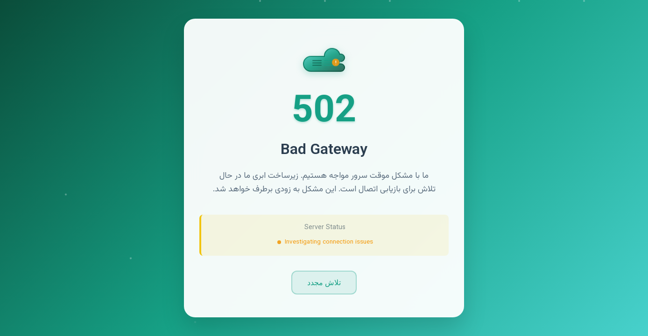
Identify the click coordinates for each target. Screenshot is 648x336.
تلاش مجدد (324, 283)
